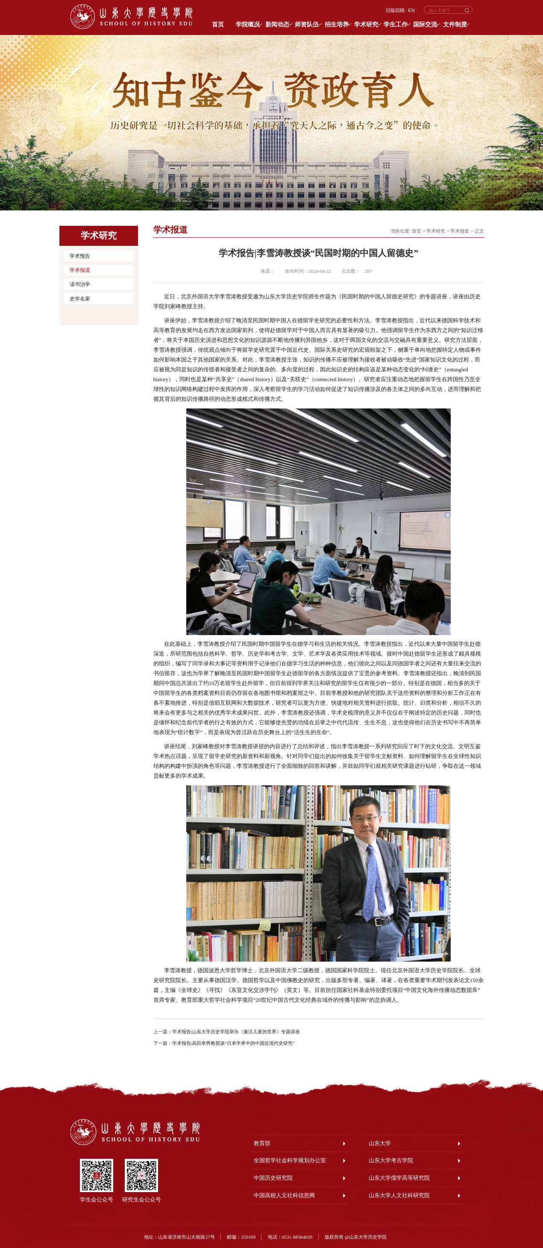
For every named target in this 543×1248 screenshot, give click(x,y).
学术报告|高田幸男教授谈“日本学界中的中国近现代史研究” (233, 1043)
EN (411, 10)
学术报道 (80, 270)
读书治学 (80, 284)
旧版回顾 (395, 10)
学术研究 (435, 230)
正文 (479, 230)
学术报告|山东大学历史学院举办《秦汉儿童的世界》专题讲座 (236, 1031)
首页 (416, 230)
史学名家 (80, 299)
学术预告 (80, 256)
